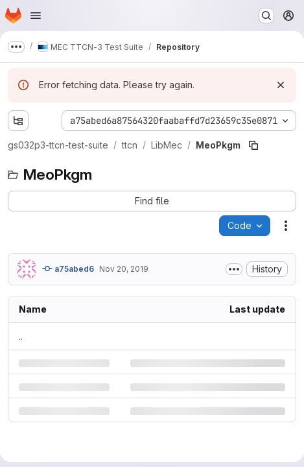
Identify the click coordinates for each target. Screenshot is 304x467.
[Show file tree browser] (18, 120)
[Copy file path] (253, 145)
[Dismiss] (280, 85)
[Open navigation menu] (35, 15)
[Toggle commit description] (234, 269)
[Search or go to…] (266, 15)
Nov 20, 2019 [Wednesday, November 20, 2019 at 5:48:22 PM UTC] (123, 269)
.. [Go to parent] (21, 336)
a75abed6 (68, 268)
